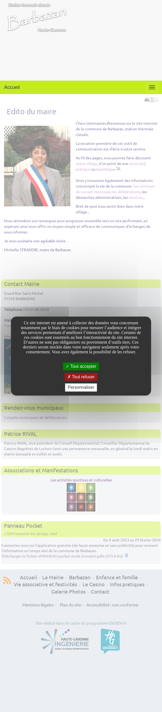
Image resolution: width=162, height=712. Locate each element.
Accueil (12, 87)
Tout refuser (81, 377)
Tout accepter (81, 366)
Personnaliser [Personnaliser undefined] (81, 387)
